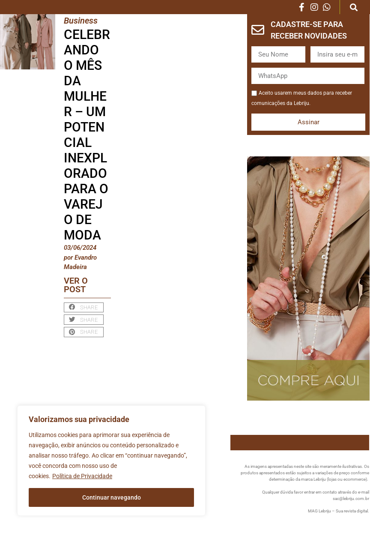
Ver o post (76, 284)
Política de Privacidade (82, 476)
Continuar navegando (111, 497)
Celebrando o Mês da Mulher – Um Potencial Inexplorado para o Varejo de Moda (87, 135)
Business (81, 20)
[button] (353, 7)
